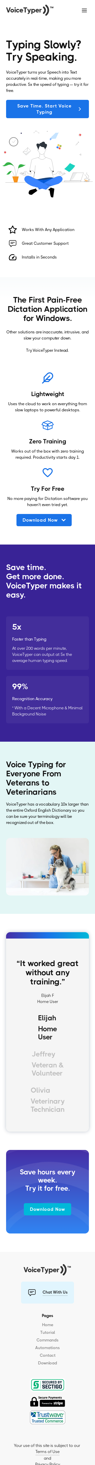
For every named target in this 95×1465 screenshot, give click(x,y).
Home (47, 1324)
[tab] (47, 1029)
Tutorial (47, 1332)
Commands (47, 1340)
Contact (47, 1355)
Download (47, 1363)
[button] (84, 10)
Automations (47, 1347)
